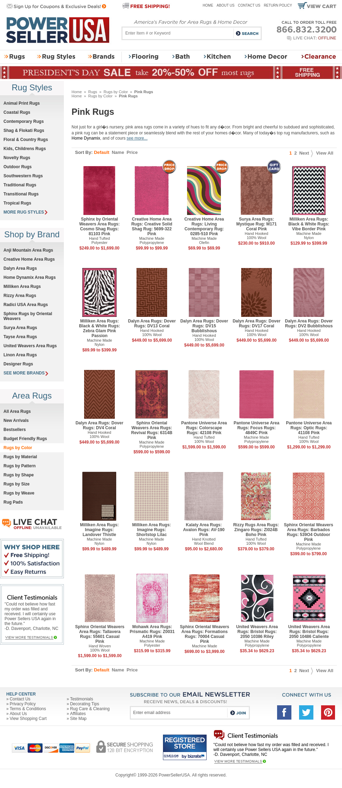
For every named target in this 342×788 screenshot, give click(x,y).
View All (324, 153)
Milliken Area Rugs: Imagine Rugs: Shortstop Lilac (151, 529)
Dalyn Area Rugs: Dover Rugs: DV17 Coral (257, 323)
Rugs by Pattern (19, 465)
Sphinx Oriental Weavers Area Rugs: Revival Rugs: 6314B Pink (151, 430)
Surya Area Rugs (20, 327)
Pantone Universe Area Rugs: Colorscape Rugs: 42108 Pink (204, 428)
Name (118, 152)
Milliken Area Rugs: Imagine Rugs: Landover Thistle (99, 529)
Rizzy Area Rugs (19, 295)
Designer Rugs (18, 364)
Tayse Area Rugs (20, 336)
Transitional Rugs (21, 194)
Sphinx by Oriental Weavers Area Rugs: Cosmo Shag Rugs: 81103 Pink (99, 226)
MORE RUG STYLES (25, 212)
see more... (137, 138)
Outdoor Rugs (17, 166)
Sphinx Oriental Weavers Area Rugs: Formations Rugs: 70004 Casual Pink (204, 634)
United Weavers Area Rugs (30, 345)
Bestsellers (14, 429)
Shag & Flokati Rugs (23, 130)
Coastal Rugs (16, 112)
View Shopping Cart (28, 718)
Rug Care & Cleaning (90, 708)
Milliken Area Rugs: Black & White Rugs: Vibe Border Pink (308, 224)
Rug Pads (13, 502)
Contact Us (249, 5)
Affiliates (78, 713)
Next (306, 153)
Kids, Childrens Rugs (24, 148)
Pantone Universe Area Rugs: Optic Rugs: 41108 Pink (309, 428)
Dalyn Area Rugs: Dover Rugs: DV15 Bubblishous (204, 326)
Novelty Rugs (16, 157)
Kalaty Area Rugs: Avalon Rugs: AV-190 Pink (204, 529)
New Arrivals (16, 420)
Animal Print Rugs (21, 103)
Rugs (92, 92)
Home (208, 5)
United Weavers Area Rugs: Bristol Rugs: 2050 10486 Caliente (309, 631)
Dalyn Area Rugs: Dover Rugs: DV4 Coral (99, 425)
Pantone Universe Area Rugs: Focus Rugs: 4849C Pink (256, 428)
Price (132, 152)
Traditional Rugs (19, 185)
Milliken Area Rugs (22, 286)
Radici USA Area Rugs (25, 304)
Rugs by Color (116, 92)
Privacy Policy (23, 703)
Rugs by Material (20, 456)
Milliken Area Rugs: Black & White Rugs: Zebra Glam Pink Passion (99, 328)
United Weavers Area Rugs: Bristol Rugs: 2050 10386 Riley (257, 631)
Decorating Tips (84, 703)
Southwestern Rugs (23, 175)
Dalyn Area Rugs (20, 268)
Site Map (78, 718)
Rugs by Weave (18, 493)
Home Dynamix (86, 138)
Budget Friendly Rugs (25, 438)
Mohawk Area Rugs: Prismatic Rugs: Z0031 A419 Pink (152, 631)
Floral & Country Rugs (25, 139)
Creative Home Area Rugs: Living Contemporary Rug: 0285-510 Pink (204, 226)
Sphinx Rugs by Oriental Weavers (27, 316)
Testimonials (81, 699)
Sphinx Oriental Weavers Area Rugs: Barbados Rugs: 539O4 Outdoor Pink (308, 532)
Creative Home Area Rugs (29, 259)
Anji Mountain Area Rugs (28, 250)
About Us (226, 5)
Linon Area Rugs (20, 354)
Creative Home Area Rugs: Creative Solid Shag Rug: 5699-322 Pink (151, 226)
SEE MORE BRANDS (25, 373)
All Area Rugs (17, 411)
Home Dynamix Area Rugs (29, 277)
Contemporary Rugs (23, 121)
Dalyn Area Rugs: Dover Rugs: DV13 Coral (152, 323)
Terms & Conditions (28, 708)
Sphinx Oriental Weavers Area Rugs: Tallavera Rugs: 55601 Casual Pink (99, 634)
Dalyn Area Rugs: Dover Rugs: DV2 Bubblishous (309, 323)
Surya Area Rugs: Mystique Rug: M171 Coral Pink (256, 224)
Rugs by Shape (18, 475)
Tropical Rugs (17, 203)
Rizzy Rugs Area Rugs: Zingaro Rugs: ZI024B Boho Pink (256, 529)
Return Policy (278, 5)
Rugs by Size (16, 484)
